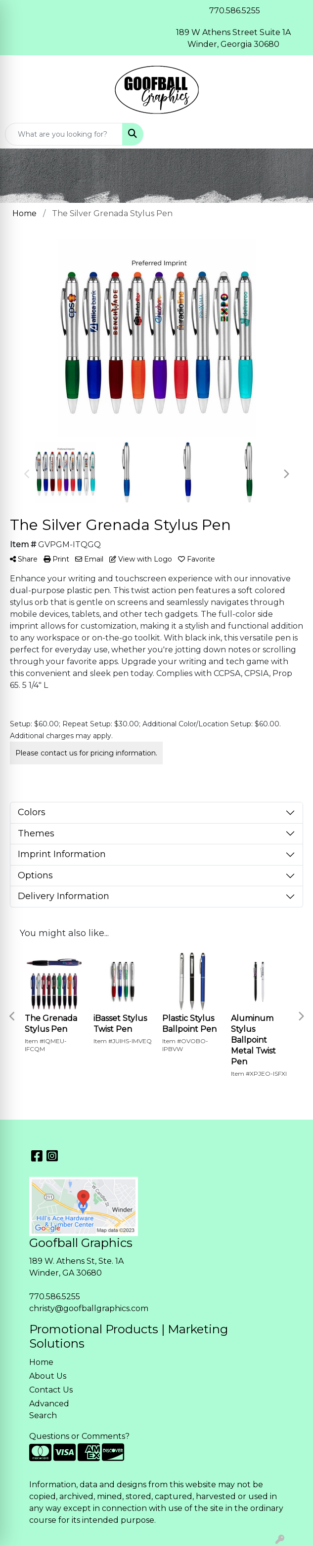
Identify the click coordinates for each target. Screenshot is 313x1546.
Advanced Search (49, 1409)
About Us (47, 1376)
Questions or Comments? (79, 1436)
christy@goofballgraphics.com (88, 1308)
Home (41, 1362)
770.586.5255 (54, 1296)
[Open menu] (293, 134)
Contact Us (51, 1390)
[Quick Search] (64, 134)
